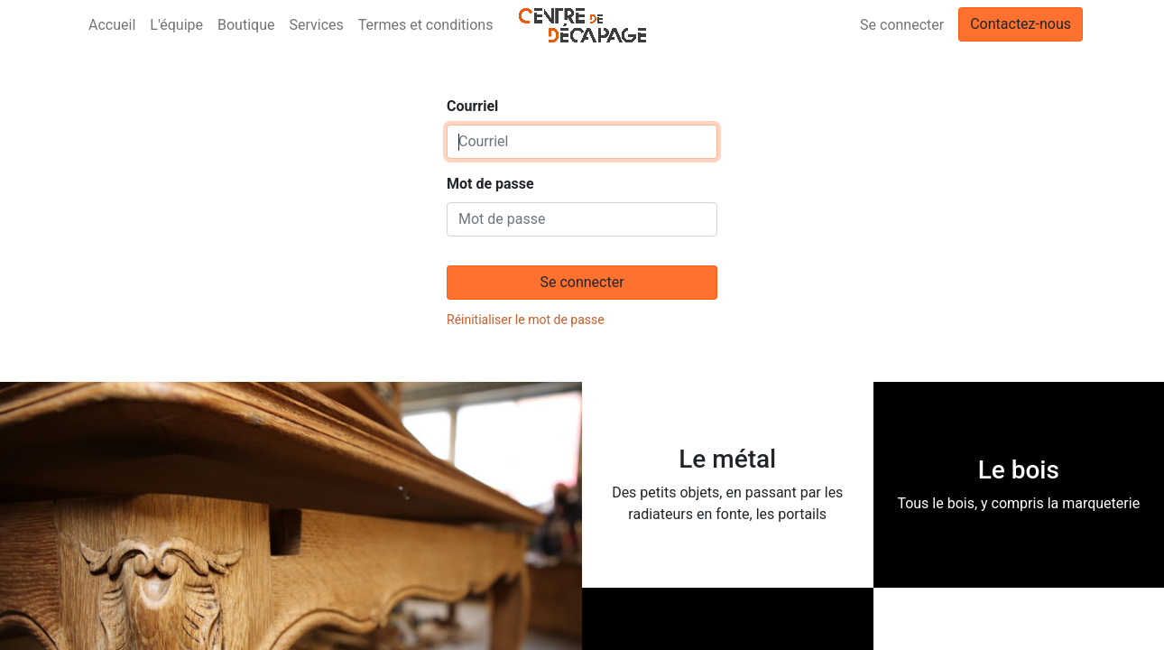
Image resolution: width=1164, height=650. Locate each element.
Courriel (472, 106)
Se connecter (902, 24)
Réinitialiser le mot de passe (526, 319)
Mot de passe (490, 183)
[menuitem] (112, 25)
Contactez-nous (1020, 23)
